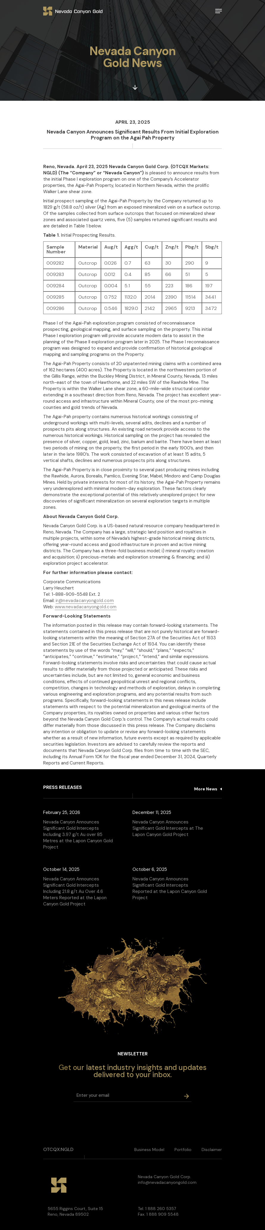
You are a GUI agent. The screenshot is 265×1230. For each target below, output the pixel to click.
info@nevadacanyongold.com (167, 1182)
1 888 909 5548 (162, 1214)
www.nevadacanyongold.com (86, 607)
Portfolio (182, 1149)
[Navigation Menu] (218, 11)
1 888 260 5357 (160, 1208)
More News (205, 789)
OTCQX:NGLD (58, 1149)
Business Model (149, 1149)
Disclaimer (212, 1149)
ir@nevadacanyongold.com (85, 601)
